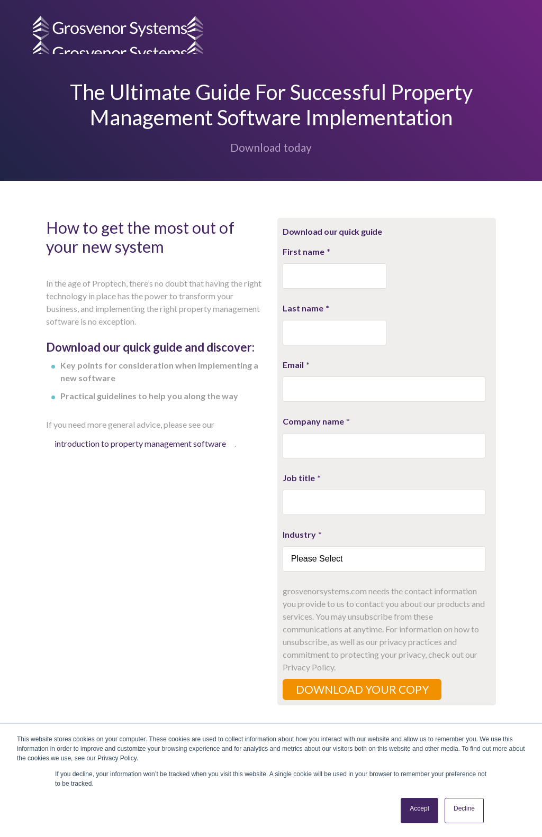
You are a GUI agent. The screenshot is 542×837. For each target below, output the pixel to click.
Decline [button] (464, 808)
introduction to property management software (140, 443)
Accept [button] (419, 808)
